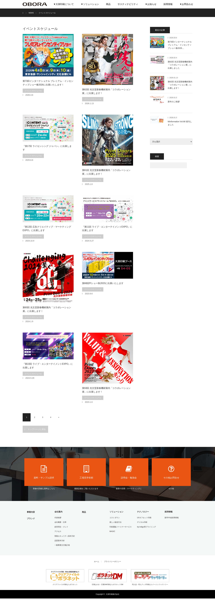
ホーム (96, 561)
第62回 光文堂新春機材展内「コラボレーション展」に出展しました (180, 65)
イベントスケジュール (33, 91)
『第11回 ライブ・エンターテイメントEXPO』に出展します (107, 229)
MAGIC (112, 531)
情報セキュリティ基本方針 (64, 535)
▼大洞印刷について (63, 4)
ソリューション (116, 511)
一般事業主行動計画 (61, 544)
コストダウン (114, 518)
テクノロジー (143, 511)
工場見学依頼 (86, 472)
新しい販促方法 (115, 522)
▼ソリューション (90, 4)
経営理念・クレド (61, 526)
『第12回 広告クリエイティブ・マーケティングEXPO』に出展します (47, 229)
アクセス (57, 531)
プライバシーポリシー (112, 561)
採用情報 (168, 4)
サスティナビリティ (128, 4)
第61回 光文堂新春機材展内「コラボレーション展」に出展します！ (106, 172)
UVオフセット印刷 (144, 518)
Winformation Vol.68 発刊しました (180, 123)
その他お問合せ (171, 472)
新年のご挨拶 (174, 101)
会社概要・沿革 (60, 522)
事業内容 (31, 512)
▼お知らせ (150, 4)
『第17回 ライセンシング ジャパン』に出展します (47, 148)
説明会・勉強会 (128, 472)
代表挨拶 (57, 518)
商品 (108, 4)
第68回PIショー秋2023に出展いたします (103, 283)
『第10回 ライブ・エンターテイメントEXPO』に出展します (48, 366)
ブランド (31, 518)
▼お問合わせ (186, 4)
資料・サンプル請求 (43, 472)
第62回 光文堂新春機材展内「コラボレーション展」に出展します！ (106, 91)
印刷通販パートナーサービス (120, 526)
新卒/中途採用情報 (171, 518)
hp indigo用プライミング (146, 526)
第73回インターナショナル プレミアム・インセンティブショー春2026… (180, 45)
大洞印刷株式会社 (112, 593)
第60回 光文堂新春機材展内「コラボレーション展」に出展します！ (47, 309)
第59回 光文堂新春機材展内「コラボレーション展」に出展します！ (106, 390)
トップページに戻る (37, 429)
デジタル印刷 (142, 522)
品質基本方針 (59, 540)
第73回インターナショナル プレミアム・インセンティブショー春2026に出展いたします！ (48, 83)
